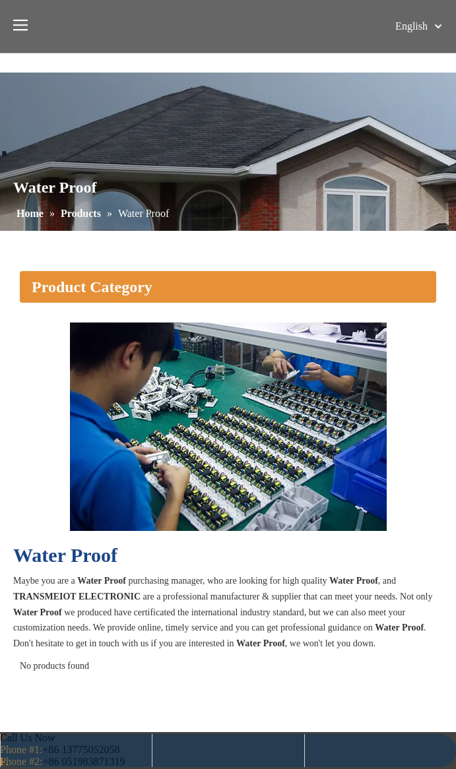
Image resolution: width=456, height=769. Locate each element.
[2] (228, 427)
